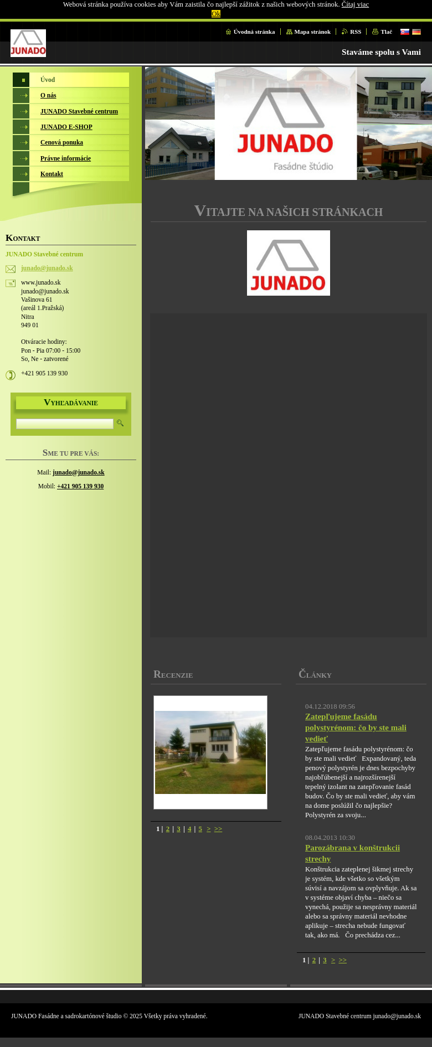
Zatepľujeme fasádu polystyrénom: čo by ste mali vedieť (356, 727)
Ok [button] (216, 14)
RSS (355, 31)
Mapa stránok (313, 31)
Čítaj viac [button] (355, 4)
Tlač (386, 31)
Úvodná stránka (254, 31)
